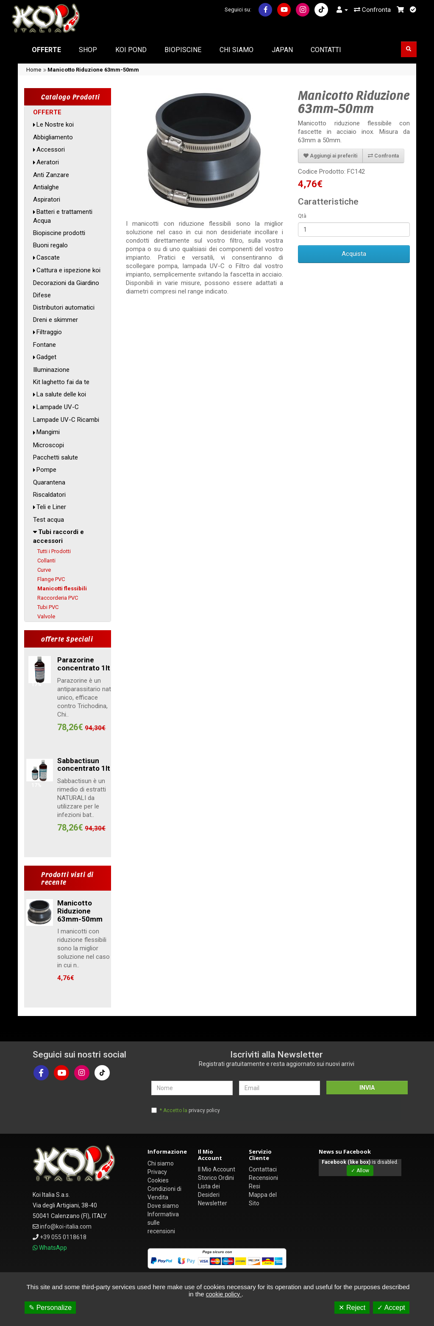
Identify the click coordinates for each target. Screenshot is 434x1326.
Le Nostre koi (55, 124)
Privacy (157, 1171)
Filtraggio (49, 332)
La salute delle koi (61, 394)
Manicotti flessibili (62, 588)
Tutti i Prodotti (54, 551)
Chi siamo (160, 1163)
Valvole (46, 616)
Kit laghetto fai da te (61, 382)
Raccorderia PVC (57, 598)
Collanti (46, 560)
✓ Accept (391, 1307)
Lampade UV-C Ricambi (66, 420)
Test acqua (48, 519)
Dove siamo (163, 1205)
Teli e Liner (51, 507)
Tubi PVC (47, 607)
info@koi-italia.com (66, 1226)
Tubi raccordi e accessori (58, 536)
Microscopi (48, 445)
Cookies (158, 1180)
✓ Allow (360, 1171)
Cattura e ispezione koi (68, 270)
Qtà (302, 216)
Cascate (48, 257)
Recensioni (263, 1177)
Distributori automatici (64, 307)
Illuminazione (51, 370)
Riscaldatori (49, 494)
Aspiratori (46, 199)
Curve (44, 570)
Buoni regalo (50, 245)
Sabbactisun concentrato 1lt (83, 764)
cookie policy (224, 1294)
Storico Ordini (216, 1177)
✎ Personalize (50, 1307)
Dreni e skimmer (55, 320)
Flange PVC (51, 579)
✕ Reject (352, 1307)
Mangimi (48, 432)
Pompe (46, 469)
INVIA (367, 1087)
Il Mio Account (216, 1169)
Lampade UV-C (57, 407)
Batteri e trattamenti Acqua (62, 216)
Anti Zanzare (51, 175)
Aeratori (47, 162)
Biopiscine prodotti (59, 233)
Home (33, 69)
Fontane (44, 345)
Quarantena (49, 482)
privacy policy (204, 1110)
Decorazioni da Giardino (66, 283)
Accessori (50, 149)
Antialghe (46, 187)
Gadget (46, 357)
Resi (254, 1186)
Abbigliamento (53, 137)
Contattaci (263, 1169)
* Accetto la (190, 1110)
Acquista (354, 253)
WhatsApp (53, 1247)
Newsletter (212, 1203)
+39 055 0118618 (63, 1237)
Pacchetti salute (55, 457)
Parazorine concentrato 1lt (83, 664)
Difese (42, 295)
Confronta (372, 10)
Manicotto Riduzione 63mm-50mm (93, 69)
